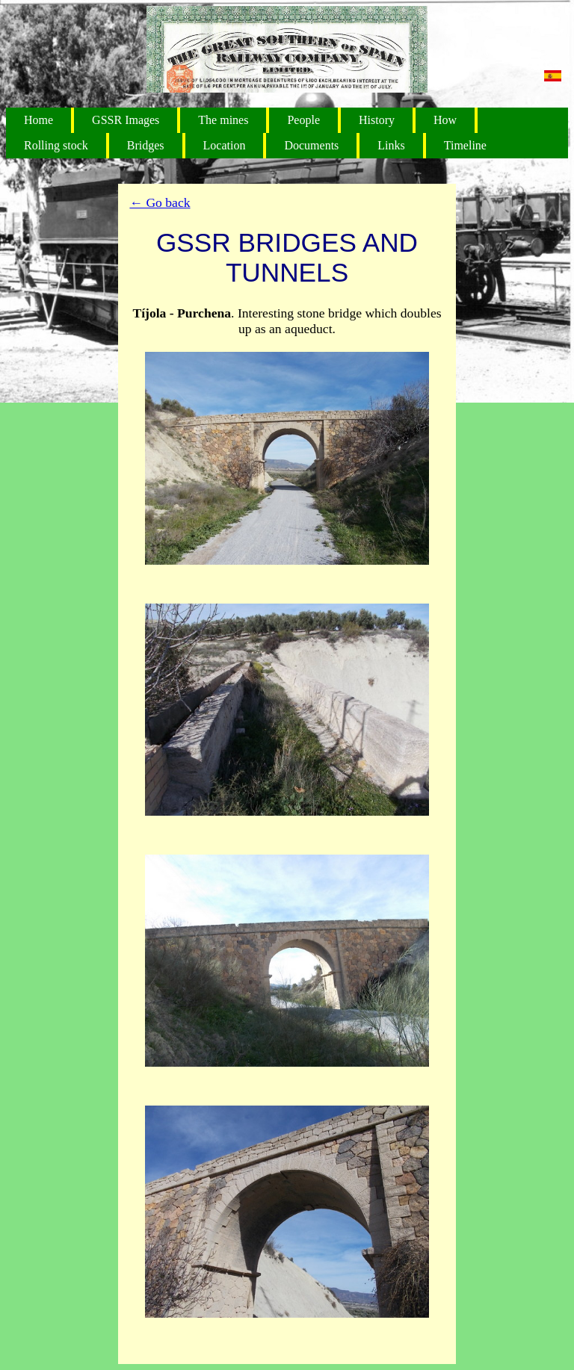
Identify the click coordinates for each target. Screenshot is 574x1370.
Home (38, 120)
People (303, 120)
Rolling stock (56, 145)
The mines (223, 120)
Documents (311, 145)
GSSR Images (125, 120)
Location (224, 145)
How (445, 120)
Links (390, 145)
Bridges (145, 145)
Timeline (465, 145)
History (377, 120)
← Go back (159, 202)
